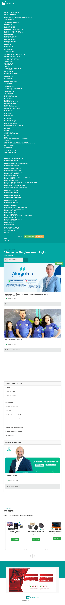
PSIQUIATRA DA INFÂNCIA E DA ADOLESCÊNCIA (16, 139)
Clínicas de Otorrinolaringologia (14, 209)
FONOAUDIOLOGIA (8, 61)
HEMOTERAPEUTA (8, 76)
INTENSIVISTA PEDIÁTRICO (10, 81)
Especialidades (8, 11)
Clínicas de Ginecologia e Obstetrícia (15, 185)
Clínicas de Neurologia (10, 200)
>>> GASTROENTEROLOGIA (11, 406)
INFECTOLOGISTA (8, 80)
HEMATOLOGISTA (8, 71)
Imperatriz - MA (10, 298)
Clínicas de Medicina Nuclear (12, 197)
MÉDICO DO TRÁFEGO (9, 90)
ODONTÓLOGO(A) (8, 115)
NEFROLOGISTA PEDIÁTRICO (11, 97)
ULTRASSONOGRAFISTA (10, 152)
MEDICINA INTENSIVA (9, 86)
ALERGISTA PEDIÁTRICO (10, 14)
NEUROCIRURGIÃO (8, 100)
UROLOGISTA (7, 154)
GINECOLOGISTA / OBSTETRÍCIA (12, 68)
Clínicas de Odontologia (11, 202)
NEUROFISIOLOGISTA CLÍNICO (11, 102)
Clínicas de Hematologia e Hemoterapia (15, 187)
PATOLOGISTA (7, 128)
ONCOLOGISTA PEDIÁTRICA (11, 122)
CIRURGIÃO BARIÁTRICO (10, 28)
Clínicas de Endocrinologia (12, 175)
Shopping (6, 240)
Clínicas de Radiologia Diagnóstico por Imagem (18, 216)
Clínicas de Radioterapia (11, 217)
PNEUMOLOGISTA (8, 132)
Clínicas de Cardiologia (11, 160)
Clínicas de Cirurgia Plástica (12, 168)
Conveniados (29, 237)
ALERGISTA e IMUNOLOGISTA (11, 12)
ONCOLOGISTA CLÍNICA (10, 120)
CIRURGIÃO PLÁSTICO (9, 39)
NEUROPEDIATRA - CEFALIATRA (12, 108)
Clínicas (6, 157)
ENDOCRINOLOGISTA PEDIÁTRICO (12, 56)
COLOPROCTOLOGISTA (10, 48)
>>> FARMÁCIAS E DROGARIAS (12, 423)
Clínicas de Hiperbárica (10, 189)
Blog (5, 237)
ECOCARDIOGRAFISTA (9, 51)
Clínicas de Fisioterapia (11, 180)
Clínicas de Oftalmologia (11, 204)
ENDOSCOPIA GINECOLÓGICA (11, 59)
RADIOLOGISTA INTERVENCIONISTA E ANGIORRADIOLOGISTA (20, 144)
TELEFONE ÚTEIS (8, 149)
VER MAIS (15, 539)
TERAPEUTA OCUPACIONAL (11, 150)
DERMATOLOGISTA (8, 49)
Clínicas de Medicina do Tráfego (13, 195)
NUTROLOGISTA (8, 112)
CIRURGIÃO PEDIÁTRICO (10, 38)
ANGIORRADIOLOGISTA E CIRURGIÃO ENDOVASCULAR (18, 17)
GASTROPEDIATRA (8, 65)
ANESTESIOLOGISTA (9, 16)
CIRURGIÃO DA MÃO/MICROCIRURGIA (13, 29)
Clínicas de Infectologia (11, 190)
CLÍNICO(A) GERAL (8, 46)
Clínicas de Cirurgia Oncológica (13, 167)
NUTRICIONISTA (8, 110)
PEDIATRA (6, 130)
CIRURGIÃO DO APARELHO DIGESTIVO (13, 33)
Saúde (5, 238)
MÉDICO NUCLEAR (8, 93)
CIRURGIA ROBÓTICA (9, 26)
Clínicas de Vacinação (10, 222)
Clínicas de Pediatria (10, 211)
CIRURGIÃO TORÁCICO (10, 41)
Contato (19, 237)
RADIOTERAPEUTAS (9, 145)
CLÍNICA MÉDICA (8, 44)
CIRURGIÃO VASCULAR (9, 43)
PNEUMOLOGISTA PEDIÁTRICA (11, 134)
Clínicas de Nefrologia (10, 199)
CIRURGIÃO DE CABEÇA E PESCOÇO (13, 31)
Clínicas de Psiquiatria (10, 214)
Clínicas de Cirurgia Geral (11, 165)
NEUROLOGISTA (8, 105)
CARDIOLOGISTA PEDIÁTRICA (11, 22)
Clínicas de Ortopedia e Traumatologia (15, 207)
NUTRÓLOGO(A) (8, 113)
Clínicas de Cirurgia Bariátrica (13, 162)
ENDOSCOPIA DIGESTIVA (10, 58)
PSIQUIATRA (7, 137)
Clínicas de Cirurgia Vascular (12, 170)
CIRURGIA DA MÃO (8, 24)
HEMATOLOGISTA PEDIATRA (11, 73)
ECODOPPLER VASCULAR (10, 53)
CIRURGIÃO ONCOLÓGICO (10, 36)
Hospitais (6, 232)
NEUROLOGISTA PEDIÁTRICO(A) (12, 107)
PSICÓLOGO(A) (8, 135)
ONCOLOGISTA (8, 118)
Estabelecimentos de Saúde (12, 227)
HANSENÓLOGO (8, 70)
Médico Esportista (9, 91)
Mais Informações (12, 304)
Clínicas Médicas (9, 224)
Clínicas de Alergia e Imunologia (13, 158)
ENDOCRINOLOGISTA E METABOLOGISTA (14, 54)
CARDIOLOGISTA (8, 21)
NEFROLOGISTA (8, 95)
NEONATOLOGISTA (8, 98)
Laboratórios (8, 234)
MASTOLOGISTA (8, 83)
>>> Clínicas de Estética (10, 391)
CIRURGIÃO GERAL (8, 34)
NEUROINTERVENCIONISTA (10, 103)
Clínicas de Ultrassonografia (13, 219)
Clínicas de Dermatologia (11, 173)
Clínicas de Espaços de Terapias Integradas (17, 177)
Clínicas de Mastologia (11, 192)
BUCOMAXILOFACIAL (9, 19)
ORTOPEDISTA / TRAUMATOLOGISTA (13, 125)
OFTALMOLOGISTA (8, 117)
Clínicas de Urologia (10, 221)
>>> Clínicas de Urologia (10, 395)
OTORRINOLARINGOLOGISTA (11, 127)
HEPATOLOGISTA (8, 78)
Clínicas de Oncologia (10, 205)
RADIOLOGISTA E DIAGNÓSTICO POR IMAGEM (16, 142)
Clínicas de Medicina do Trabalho (13, 194)
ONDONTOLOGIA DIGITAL (10, 123)
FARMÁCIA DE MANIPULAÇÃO (11, 229)
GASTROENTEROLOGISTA (10, 63)
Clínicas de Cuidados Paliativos (13, 172)
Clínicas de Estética (9, 179)
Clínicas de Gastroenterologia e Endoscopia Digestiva (20, 182)
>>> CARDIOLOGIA (9, 410)
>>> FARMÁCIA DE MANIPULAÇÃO (13, 419)
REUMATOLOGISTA (8, 147)
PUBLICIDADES (7, 140)
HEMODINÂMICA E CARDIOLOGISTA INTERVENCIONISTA (18, 75)
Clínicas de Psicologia (10, 212)
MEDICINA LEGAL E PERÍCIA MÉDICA (13, 88)
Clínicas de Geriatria (10, 184)
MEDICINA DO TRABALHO (10, 85)
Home (5, 8)
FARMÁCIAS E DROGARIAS (10, 230)
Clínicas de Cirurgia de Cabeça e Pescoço (16, 163)
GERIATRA (6, 66)
